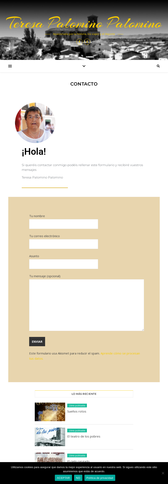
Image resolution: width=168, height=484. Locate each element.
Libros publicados (77, 405)
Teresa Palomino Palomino (84, 23)
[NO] (163, 473)
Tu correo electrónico (63, 240)
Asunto (63, 260)
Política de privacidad (99, 477)
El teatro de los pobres (83, 436)
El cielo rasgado (78, 461)
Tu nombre (63, 220)
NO (78, 477)
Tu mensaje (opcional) (86, 303)
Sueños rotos (76, 411)
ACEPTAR (63, 477)
